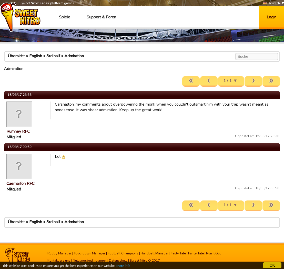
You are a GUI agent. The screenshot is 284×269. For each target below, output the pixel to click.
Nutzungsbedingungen (90, 260)
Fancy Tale (196, 253)
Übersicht (16, 56)
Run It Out (213, 253)
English (35, 56)
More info (123, 266)
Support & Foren (101, 17)
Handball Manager (155, 253)
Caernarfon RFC (20, 183)
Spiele (64, 17)
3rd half (53, 56)
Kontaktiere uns (58, 260)
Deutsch (271, 3)
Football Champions (123, 253)
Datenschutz (118, 260)
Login (271, 17)
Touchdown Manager (89, 253)
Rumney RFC (18, 131)
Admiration (74, 56)
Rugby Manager (59, 253)
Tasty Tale (178, 253)
